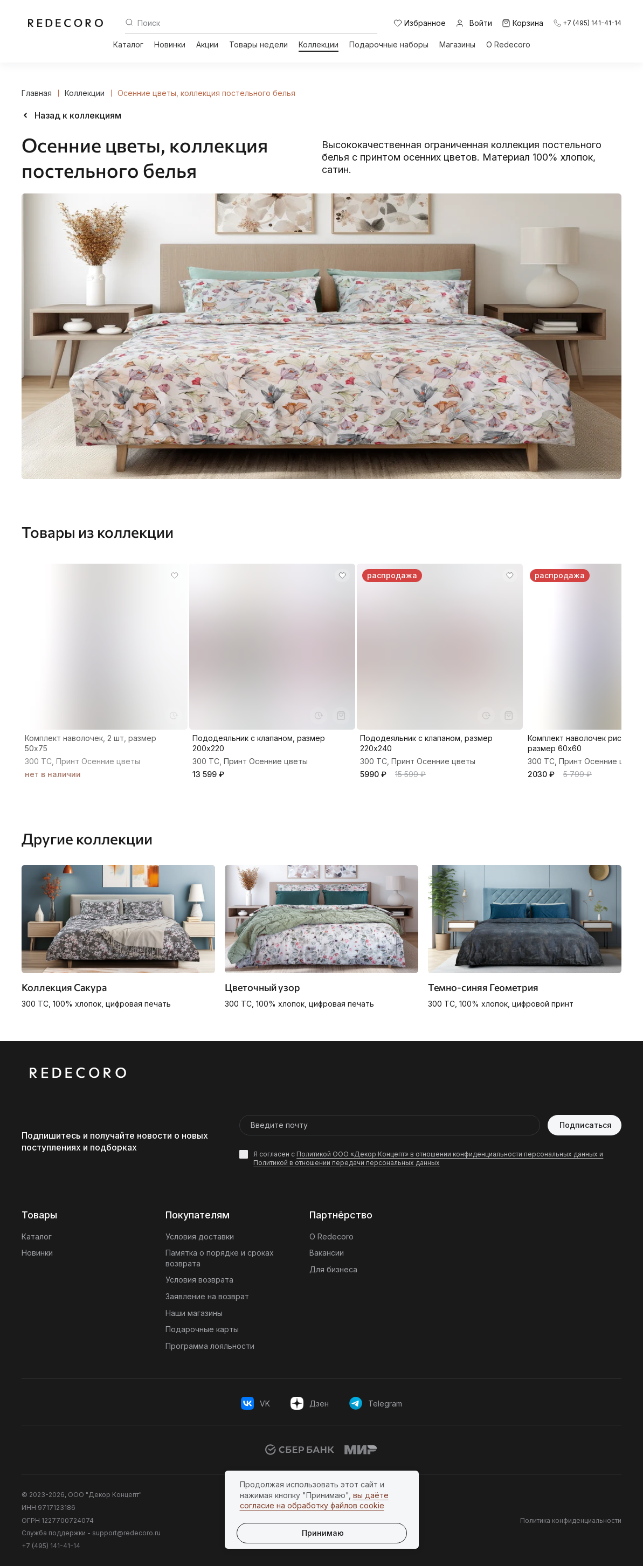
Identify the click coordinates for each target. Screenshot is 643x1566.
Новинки (169, 44)
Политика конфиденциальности (570, 1520)
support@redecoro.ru (126, 1533)
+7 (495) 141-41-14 (51, 1546)
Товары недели (258, 44)
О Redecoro (508, 44)
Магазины (457, 44)
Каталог (128, 44)
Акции (207, 44)
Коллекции (318, 44)
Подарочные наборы (388, 44)
